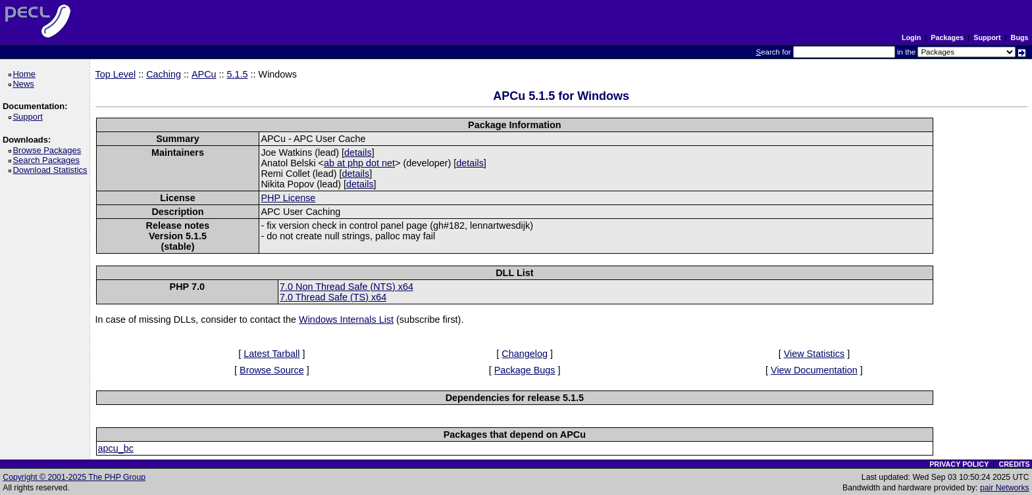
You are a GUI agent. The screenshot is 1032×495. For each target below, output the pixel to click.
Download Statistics (52, 170)
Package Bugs (524, 370)
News (25, 84)
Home (26, 74)
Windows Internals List (346, 319)
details (358, 152)
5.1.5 (237, 74)
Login (911, 37)
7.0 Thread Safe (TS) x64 (333, 297)
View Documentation (814, 370)
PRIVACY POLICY (959, 464)
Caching (163, 74)
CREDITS (1013, 464)
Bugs (1020, 37)
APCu (204, 74)
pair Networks (1004, 487)
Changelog (525, 353)
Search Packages (48, 160)
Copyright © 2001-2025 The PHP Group (74, 477)
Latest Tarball (271, 353)
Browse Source (272, 370)
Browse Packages (49, 150)
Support (986, 37)
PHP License (288, 198)
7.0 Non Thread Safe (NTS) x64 (346, 286)
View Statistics (814, 353)
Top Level (115, 74)
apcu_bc (116, 448)
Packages (947, 37)
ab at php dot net (359, 163)
